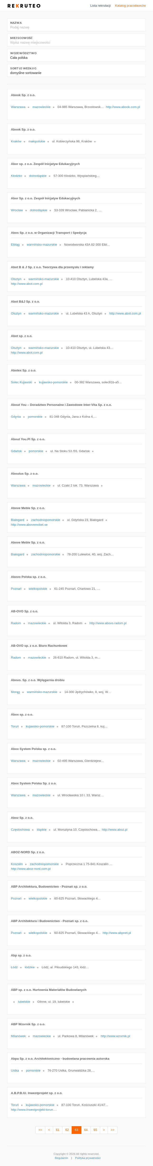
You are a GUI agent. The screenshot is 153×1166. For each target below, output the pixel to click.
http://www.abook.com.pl (123, 107)
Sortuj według (23, 68)
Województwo (23, 53)
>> (112, 1130)
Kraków (16, 141)
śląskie (41, 829)
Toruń (15, 726)
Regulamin (61, 1158)
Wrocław (17, 210)
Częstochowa (20, 829)
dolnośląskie (37, 176)
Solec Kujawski (21, 382)
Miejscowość (21, 38)
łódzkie (29, 967)
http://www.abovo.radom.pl (107, 623)
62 (67, 1130)
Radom (16, 623)
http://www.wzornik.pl (115, 1036)
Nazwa (16, 22)
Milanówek (18, 1036)
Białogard (17, 520)
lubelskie (24, 1001)
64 (86, 1130)
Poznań (16, 588)
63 (76, 1130)
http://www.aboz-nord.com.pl (31, 869)
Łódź (14, 967)
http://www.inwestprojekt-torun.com (34, 1109)
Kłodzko (16, 176)
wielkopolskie (38, 588)
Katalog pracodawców (130, 5)
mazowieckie (41, 107)
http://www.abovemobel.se (29, 524)
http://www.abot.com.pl (27, 284)
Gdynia (16, 416)
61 (58, 1130)
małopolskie (36, 141)
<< (40, 1130)
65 (95, 1130)
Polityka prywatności (88, 1158)
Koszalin (17, 864)
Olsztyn (16, 279)
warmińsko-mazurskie (42, 244)
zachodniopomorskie (45, 520)
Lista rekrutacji (100, 5)
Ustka (15, 1070)
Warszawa (18, 107)
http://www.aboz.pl (114, 829)
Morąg (15, 692)
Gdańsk (16, 451)
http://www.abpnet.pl (116, 933)
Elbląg (15, 244)
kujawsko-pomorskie (53, 382)
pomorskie (35, 416)
